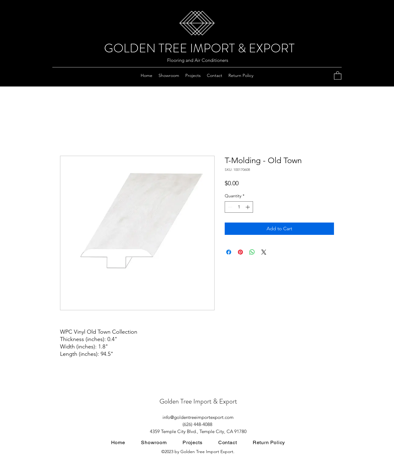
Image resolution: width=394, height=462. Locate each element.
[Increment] (248, 207)
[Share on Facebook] (228, 252)
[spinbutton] (238, 207)
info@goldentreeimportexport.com (198, 417)
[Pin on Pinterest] (240, 252)
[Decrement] (229, 207)
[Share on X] (263, 252)
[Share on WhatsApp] (252, 252)
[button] (337, 75)
